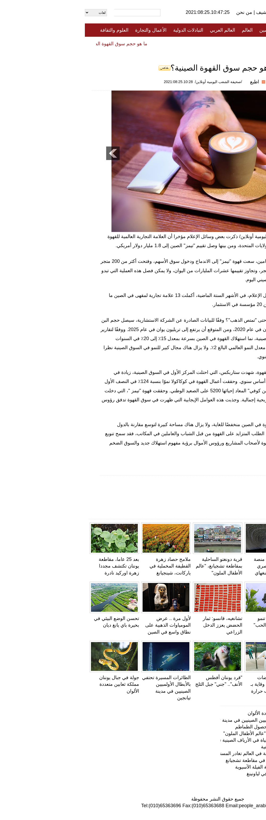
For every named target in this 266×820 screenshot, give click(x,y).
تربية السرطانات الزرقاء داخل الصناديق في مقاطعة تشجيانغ (200, 760)
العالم (162, 30)
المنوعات (152, 43)
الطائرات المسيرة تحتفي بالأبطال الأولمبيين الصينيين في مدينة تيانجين (190, 720)
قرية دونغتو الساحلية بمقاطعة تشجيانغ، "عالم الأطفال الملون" (134, 566)
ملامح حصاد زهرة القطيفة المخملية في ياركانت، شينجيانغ (85, 566)
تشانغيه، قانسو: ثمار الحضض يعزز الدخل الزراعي (137, 625)
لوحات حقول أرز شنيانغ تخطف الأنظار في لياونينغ (210, 773)
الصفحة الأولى (237, 30)
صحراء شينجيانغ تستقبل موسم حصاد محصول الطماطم (204, 726)
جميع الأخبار (204, 30)
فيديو (110, 43)
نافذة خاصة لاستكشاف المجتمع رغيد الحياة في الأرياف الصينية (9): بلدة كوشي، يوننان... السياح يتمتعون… (156, 740)
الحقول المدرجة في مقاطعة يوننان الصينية (217, 746)
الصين (180, 30)
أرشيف (177, 12)
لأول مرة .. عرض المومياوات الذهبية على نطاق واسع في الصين (83, 625)
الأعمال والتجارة (66, 30)
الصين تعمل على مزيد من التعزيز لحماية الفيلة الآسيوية (204, 767)
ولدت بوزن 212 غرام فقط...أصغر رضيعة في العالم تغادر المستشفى (238, 625)
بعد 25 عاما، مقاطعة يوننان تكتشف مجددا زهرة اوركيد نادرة (34, 566)
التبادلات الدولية (103, 30)
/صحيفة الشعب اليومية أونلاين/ (133, 82)
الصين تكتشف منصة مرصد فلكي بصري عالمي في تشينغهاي (189, 566)
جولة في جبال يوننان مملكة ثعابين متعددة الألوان (34, 684)
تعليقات (129, 43)
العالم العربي (137, 30)
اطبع (169, 81)
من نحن (160, 12)
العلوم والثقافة (29, 30)
